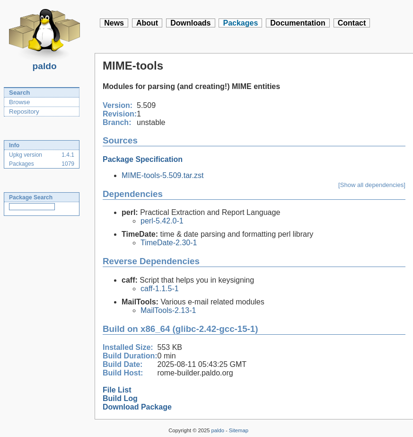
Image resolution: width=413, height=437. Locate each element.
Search (19, 92)
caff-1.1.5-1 (160, 289)
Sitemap (238, 430)
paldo (44, 63)
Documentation (297, 23)
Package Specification (143, 159)
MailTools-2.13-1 (168, 310)
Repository (24, 111)
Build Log (120, 398)
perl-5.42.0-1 (162, 221)
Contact (352, 23)
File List (117, 390)
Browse (19, 102)
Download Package (137, 407)
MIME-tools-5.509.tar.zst (162, 175)
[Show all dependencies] (371, 184)
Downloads (190, 23)
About (147, 23)
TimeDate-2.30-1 (169, 243)
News (114, 23)
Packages (240, 23)
